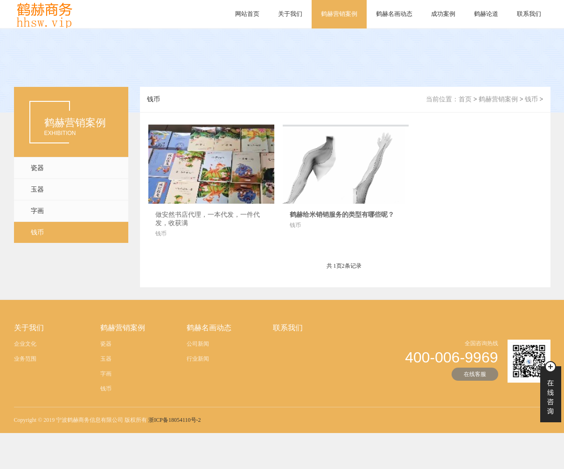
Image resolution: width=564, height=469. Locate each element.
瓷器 (37, 167)
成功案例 (443, 13)
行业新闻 (198, 362)
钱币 (37, 232)
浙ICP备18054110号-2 (174, 423)
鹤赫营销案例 (339, 13)
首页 (465, 99)
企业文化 (25, 347)
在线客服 (475, 377)
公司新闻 (198, 347)
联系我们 (529, 13)
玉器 (37, 189)
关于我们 (290, 13)
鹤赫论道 (486, 13)
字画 (37, 210)
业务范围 (25, 362)
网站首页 (247, 13)
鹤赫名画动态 (394, 13)
